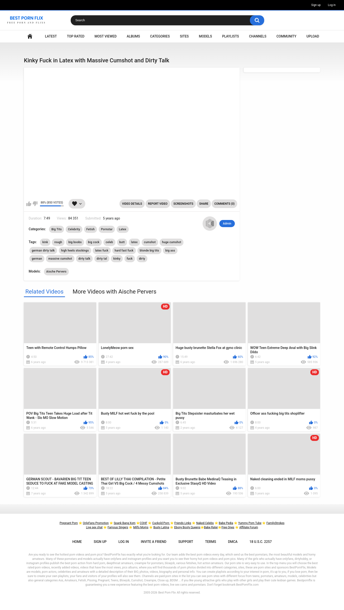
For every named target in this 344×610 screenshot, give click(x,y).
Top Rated (75, 36)
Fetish (90, 229)
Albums (133, 36)
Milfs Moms (140, 527)
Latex (122, 229)
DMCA (232, 542)
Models (205, 36)
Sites (184, 36)
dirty (142, 258)
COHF (143, 523)
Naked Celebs (205, 523)
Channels (257, 36)
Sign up (316, 5)
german (37, 258)
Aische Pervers (56, 271)
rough (58, 242)
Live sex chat (94, 527)
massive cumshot (60, 258)
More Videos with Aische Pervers (114, 291)
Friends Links (182, 523)
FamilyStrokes (275, 523)
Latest (51, 36)
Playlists (230, 36)
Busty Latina (161, 527)
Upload (312, 36)
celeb (109, 242)
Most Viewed (106, 36)
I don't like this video (35, 203)
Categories (160, 36)
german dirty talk (43, 250)
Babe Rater (211, 527)
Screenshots (183, 203)
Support (185, 542)
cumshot (150, 242)
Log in (332, 5)
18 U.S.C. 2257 (260, 542)
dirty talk (84, 258)
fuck (130, 258)
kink (45, 242)
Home (30, 36)
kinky (116, 258)
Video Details (132, 203)
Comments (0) (224, 203)
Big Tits (56, 229)
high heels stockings (75, 250)
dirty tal (102, 258)
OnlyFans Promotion (96, 523)
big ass (170, 250)
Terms (210, 542)
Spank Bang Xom (124, 523)
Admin (227, 223)
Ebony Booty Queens (187, 527)
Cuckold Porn (161, 523)
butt (122, 242)
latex (134, 242)
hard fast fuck (124, 250)
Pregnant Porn (68, 523)
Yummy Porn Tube (249, 523)
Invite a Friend (154, 542)
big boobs (75, 242)
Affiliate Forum (248, 527)
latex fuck (101, 250)
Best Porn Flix (167, 592)
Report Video (157, 203)
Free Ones (227, 527)
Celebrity (74, 229)
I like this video (28, 203)
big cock (94, 242)
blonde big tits (149, 250)
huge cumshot (171, 242)
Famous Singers (118, 527)
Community (286, 36)
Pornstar (107, 229)
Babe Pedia (226, 523)
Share (203, 203)
